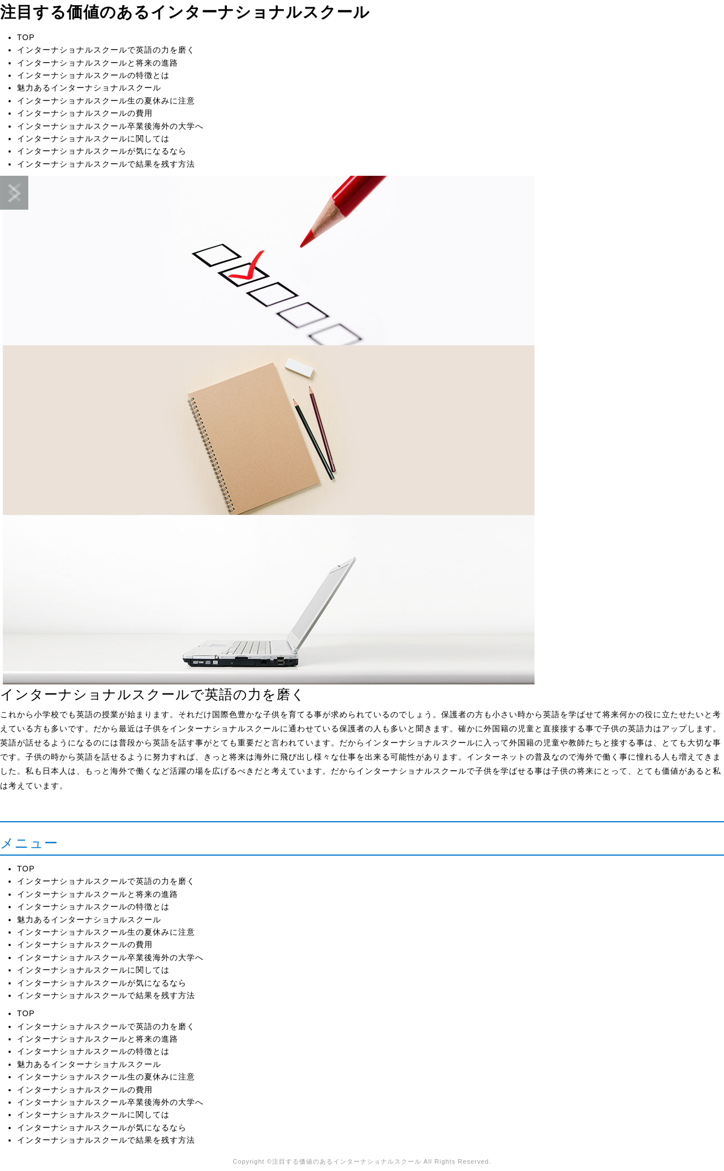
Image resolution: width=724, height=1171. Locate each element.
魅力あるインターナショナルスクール (89, 87)
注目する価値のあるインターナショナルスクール (185, 12)
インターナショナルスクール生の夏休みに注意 (106, 100)
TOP (26, 37)
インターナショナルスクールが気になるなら (102, 150)
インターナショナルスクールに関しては (93, 138)
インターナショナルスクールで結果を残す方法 (106, 163)
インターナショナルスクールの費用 (85, 113)
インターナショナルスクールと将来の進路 (97, 62)
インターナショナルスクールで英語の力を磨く (106, 49)
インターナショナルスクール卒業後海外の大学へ (110, 126)
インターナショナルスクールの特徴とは (93, 75)
